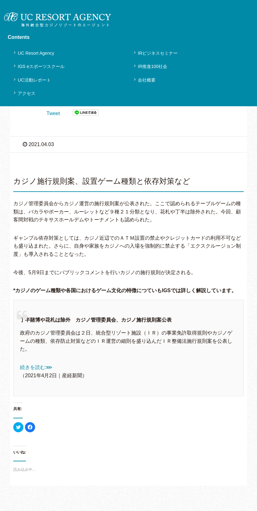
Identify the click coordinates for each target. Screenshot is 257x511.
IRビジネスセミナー (158, 53)
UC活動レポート (34, 80)
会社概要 (147, 80)
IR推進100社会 (152, 66)
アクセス (26, 93)
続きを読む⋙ (36, 367)
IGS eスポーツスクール (41, 66)
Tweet (53, 113)
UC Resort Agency (36, 53)
